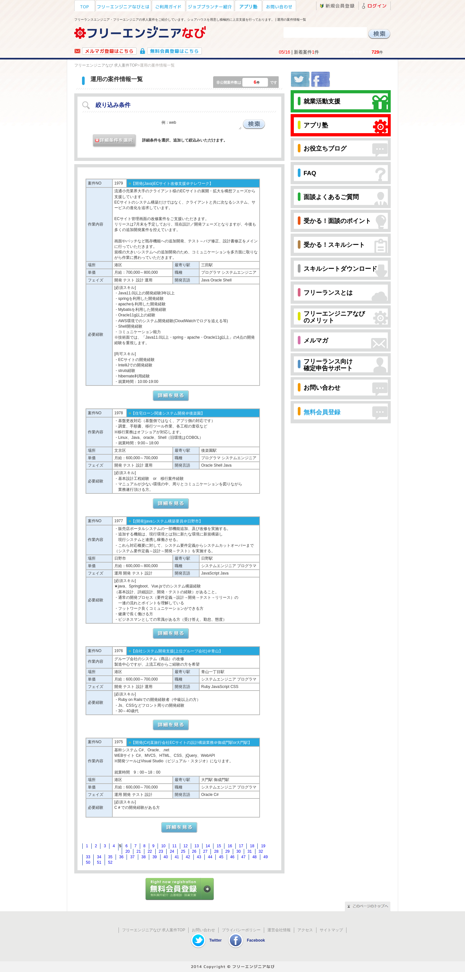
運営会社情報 (279, 930)
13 (196, 846)
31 (249, 851)
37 (132, 857)
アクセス (305, 930)
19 (263, 846)
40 (166, 857)
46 (232, 857)
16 (230, 846)
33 (88, 857)
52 (110, 862)
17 (241, 846)
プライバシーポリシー (241, 930)
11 (174, 846)
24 (172, 851)
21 (139, 851)
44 (210, 857)
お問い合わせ (203, 930)
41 (177, 857)
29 (227, 851)
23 (161, 851)
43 (199, 857)
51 (99, 862)
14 (208, 846)
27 (205, 851)
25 (183, 851)
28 (216, 851)
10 (163, 846)
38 (143, 857)
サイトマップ (331, 930)
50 (88, 862)
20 (127, 851)
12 (185, 846)
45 (221, 857)
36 (121, 857)
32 (261, 851)
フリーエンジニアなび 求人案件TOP (106, 65)
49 (266, 857)
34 (99, 857)
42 (188, 857)
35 (110, 857)
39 (154, 857)
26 (194, 851)
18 (252, 846)
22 (150, 851)
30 (238, 851)
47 (243, 857)
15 (219, 846)
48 (254, 857)
